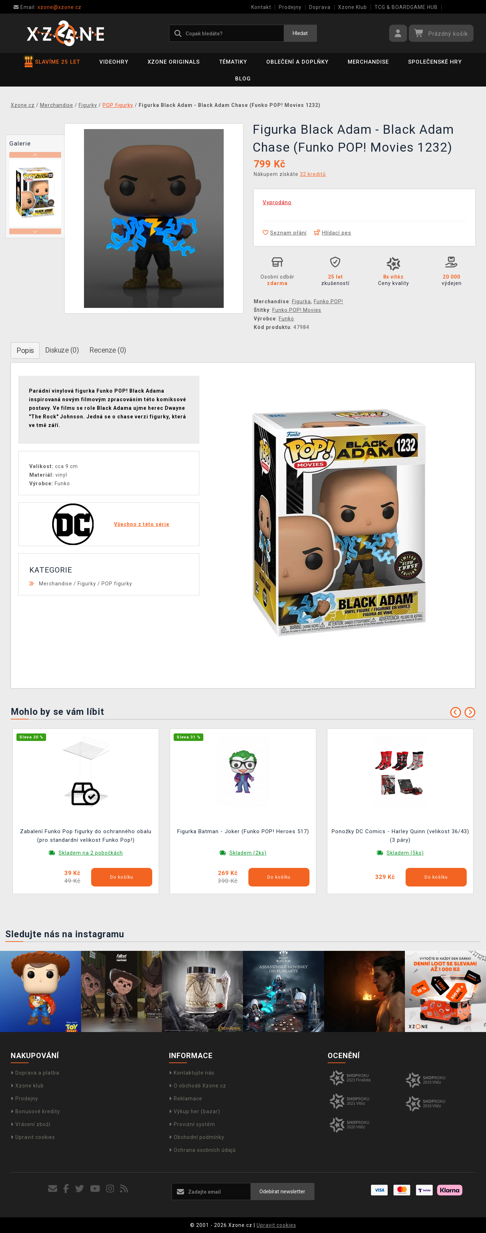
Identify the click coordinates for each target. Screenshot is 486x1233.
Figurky (87, 583)
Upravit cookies (33, 1137)
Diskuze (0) (62, 350)
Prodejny (290, 7)
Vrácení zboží (30, 1124)
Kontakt (261, 7)
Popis (25, 350)
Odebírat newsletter (282, 1191)
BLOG (243, 78)
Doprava (320, 7)
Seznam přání (285, 233)
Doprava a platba (35, 1073)
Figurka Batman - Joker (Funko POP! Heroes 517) (243, 831)
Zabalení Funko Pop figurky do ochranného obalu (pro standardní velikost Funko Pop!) (86, 835)
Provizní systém (192, 1124)
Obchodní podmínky (196, 1137)
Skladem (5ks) (405, 853)
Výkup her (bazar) (194, 1111)
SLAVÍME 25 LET (52, 62)
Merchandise (368, 62)
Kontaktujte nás (191, 1073)
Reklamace (185, 1098)
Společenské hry (435, 62)
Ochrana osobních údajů (202, 1150)
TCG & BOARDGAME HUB (406, 7)
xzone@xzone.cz (47, 7)
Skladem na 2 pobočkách (91, 853)
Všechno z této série (141, 524)
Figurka (301, 301)
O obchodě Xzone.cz (197, 1086)
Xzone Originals (174, 62)
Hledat (300, 33)
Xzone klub (27, 1086)
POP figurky (116, 583)
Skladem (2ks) (248, 853)
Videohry (113, 62)
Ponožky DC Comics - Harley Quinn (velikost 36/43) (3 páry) (400, 835)
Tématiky (233, 62)
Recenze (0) (107, 350)
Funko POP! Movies (296, 310)
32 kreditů (313, 174)
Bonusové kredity (35, 1111)
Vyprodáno (277, 202)
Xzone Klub (352, 7)
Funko (286, 318)
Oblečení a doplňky (297, 62)
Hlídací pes (332, 233)
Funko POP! (328, 301)
